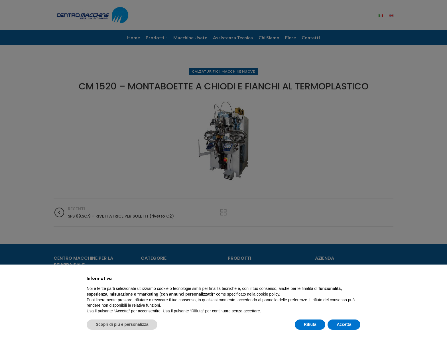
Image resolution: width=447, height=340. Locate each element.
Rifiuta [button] (310, 324)
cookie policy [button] (268, 294)
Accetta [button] (344, 324)
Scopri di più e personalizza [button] (122, 324)
